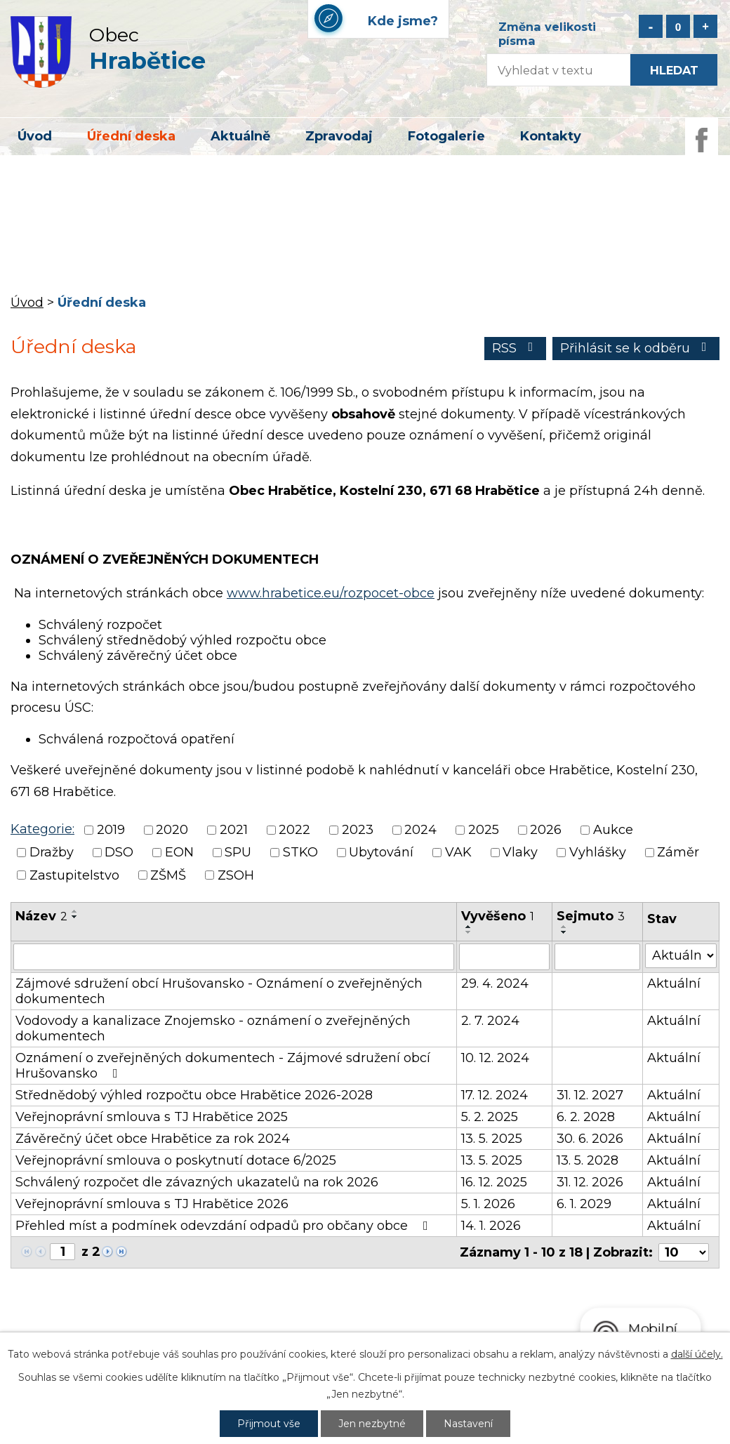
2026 (546, 829)
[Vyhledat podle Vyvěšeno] (504, 956)
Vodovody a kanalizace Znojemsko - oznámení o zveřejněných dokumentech (213, 1028)
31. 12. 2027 (590, 1095)
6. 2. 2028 (586, 1117)
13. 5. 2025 (491, 1138)
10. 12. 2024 (495, 1058)
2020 (172, 829)
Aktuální (674, 983)
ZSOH (236, 875)
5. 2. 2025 (489, 1117)
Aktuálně (240, 136)
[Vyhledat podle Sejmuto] (597, 956)
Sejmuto (591, 916)
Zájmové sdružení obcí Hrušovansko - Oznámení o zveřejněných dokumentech (219, 991)
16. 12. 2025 (494, 1182)
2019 (111, 829)
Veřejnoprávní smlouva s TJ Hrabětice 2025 (151, 1117)
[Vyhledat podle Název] (233, 956)
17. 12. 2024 (494, 1095)
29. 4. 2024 (495, 983)
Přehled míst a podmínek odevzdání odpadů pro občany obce (224, 1225)
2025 (483, 829)
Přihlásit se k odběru (636, 348)
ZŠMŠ (168, 875)
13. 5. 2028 (587, 1160)
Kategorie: (42, 829)
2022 (294, 829)
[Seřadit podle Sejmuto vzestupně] (564, 926)
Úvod (35, 136)
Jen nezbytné (372, 1423)
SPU (238, 853)
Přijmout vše (268, 1423)
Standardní (678, 26)
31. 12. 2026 (590, 1182)
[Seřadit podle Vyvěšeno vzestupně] (469, 926)
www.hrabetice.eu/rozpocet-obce (330, 593)
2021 (234, 829)
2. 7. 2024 (490, 1020)
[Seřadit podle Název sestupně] (75, 917)
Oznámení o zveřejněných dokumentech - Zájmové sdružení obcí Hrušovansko (222, 1065)
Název (41, 916)
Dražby (51, 853)
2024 (420, 829)
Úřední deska (131, 136)
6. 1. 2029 (584, 1204)
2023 (357, 829)
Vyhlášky (597, 853)
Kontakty (550, 136)
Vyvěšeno (497, 916)
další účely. (697, 1354)
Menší (651, 26)
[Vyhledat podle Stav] (681, 955)
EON (179, 853)
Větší (705, 26)
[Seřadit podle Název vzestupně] (75, 911)
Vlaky (520, 853)
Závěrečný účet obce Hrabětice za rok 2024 (152, 1138)
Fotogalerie (446, 136)
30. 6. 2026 (590, 1138)
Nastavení (468, 1423)
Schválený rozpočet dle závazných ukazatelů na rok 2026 (196, 1182)
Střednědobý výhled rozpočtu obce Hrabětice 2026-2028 (194, 1095)
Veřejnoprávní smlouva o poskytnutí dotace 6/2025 (175, 1160)
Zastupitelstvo (74, 875)
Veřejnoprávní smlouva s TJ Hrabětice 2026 (151, 1204)
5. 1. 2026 (488, 1204)
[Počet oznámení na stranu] (683, 1252)
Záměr (678, 853)
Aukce (613, 829)
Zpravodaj (339, 136)
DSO (119, 853)
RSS (515, 348)
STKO (300, 853)
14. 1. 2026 (491, 1225)
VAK (458, 853)
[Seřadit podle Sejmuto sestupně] (564, 932)
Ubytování (381, 853)
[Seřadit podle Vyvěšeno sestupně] (469, 932)
